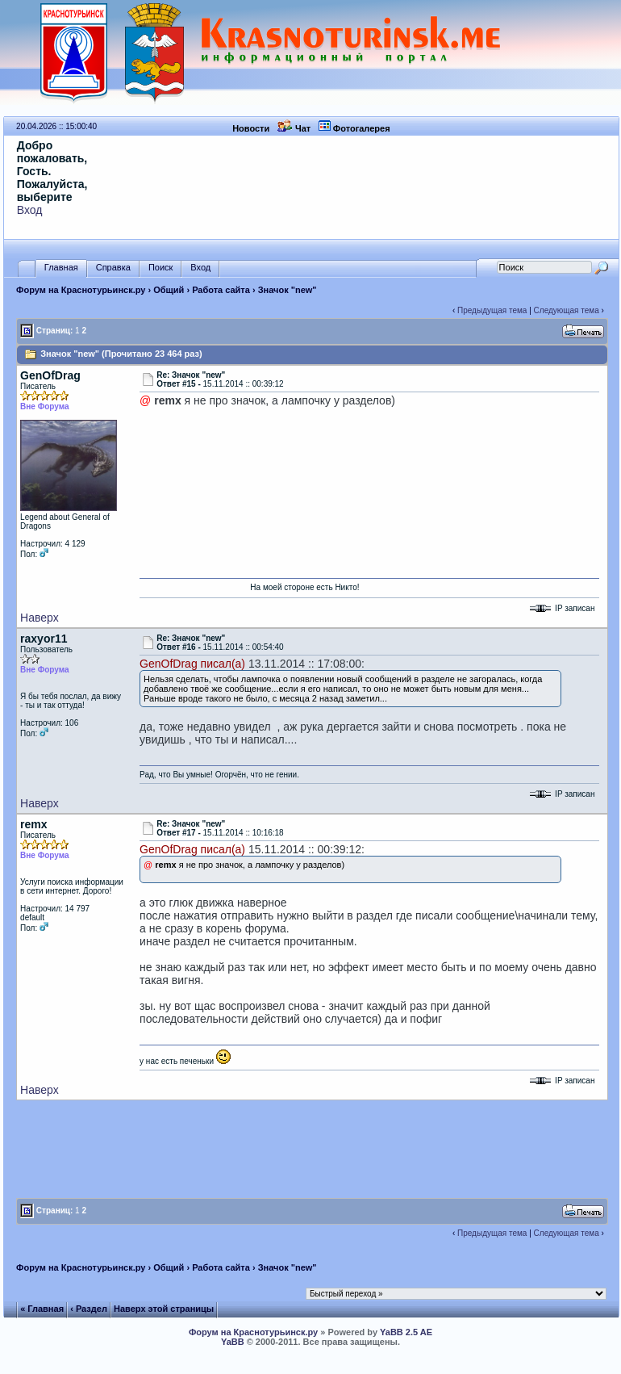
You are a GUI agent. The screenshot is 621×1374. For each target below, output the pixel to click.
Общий (168, 290)
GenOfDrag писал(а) (192, 663)
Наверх (39, 617)
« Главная (42, 1308)
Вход (30, 209)
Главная (61, 267)
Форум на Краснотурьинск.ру (80, 290)
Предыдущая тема (492, 310)
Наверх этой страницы (164, 1308)
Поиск (160, 267)
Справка (113, 267)
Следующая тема (566, 310)
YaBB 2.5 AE (406, 1332)
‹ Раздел (88, 1308)
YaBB (232, 1342)
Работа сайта (221, 290)
